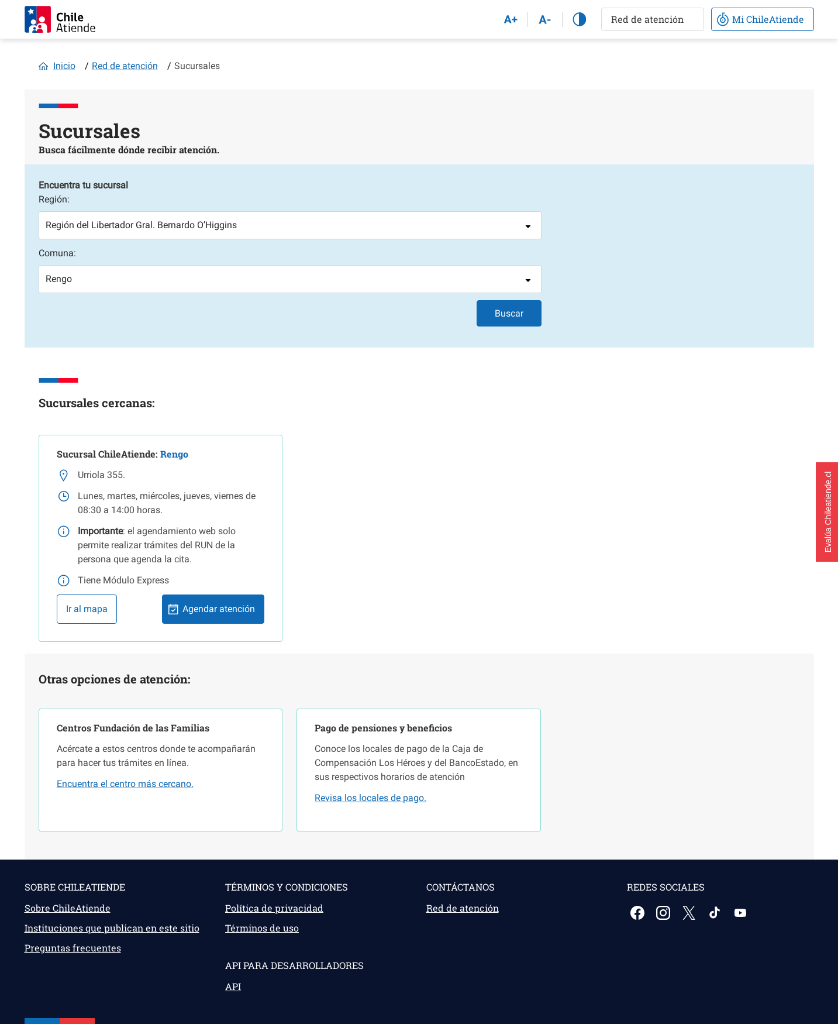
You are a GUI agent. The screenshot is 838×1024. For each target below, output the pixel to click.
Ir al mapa (87, 608)
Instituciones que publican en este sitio (112, 928)
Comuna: (57, 253)
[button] (827, 512)
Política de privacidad (274, 908)
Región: (54, 199)
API (233, 986)
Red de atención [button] (647, 19)
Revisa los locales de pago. (370, 797)
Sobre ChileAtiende (68, 908)
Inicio (64, 65)
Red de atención (125, 65)
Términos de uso (262, 928)
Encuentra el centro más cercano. (125, 783)
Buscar (509, 313)
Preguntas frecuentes (73, 947)
